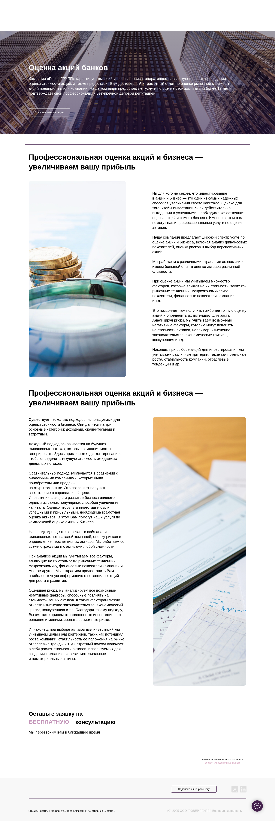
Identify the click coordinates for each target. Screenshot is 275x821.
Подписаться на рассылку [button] (194, 789)
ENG (230, 9)
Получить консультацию (49, 112)
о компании (163, 9)
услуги (98, 9)
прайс (129, 9)
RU (221, 9)
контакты (200, 9)
